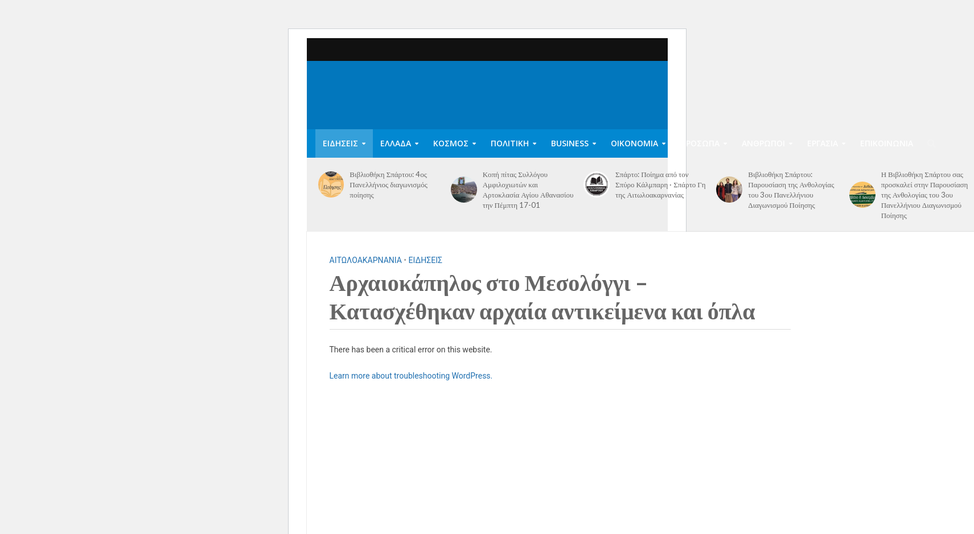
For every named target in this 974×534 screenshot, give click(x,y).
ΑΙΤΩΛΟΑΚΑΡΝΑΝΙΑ (366, 260)
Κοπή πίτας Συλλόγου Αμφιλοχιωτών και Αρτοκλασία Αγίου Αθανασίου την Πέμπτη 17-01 (528, 190)
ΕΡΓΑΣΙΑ (822, 143)
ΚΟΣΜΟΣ (450, 143)
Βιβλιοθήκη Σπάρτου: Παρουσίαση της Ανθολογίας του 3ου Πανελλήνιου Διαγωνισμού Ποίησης (791, 190)
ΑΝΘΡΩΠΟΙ (763, 143)
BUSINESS (570, 143)
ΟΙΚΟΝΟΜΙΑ (634, 143)
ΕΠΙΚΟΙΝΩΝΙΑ (886, 143)
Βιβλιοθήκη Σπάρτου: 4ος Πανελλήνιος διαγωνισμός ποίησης (389, 184)
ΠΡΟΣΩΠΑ (700, 143)
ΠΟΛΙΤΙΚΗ (510, 143)
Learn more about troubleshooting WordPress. (411, 375)
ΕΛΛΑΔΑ (395, 143)
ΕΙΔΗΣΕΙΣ (340, 143)
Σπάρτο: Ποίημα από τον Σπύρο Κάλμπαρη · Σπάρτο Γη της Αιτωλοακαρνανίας (660, 184)
